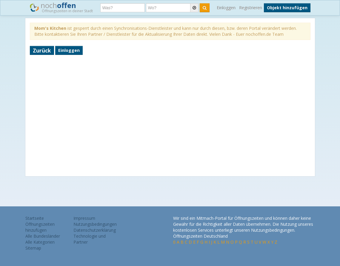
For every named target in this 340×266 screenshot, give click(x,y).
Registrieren (250, 7)
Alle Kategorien (40, 242)
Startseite (34, 218)
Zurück (42, 50)
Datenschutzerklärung (94, 230)
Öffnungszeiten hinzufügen (40, 227)
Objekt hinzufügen (287, 7)
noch (61, 7)
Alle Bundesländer (42, 236)
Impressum (84, 218)
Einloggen (226, 7)
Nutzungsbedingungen (95, 224)
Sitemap (33, 248)
